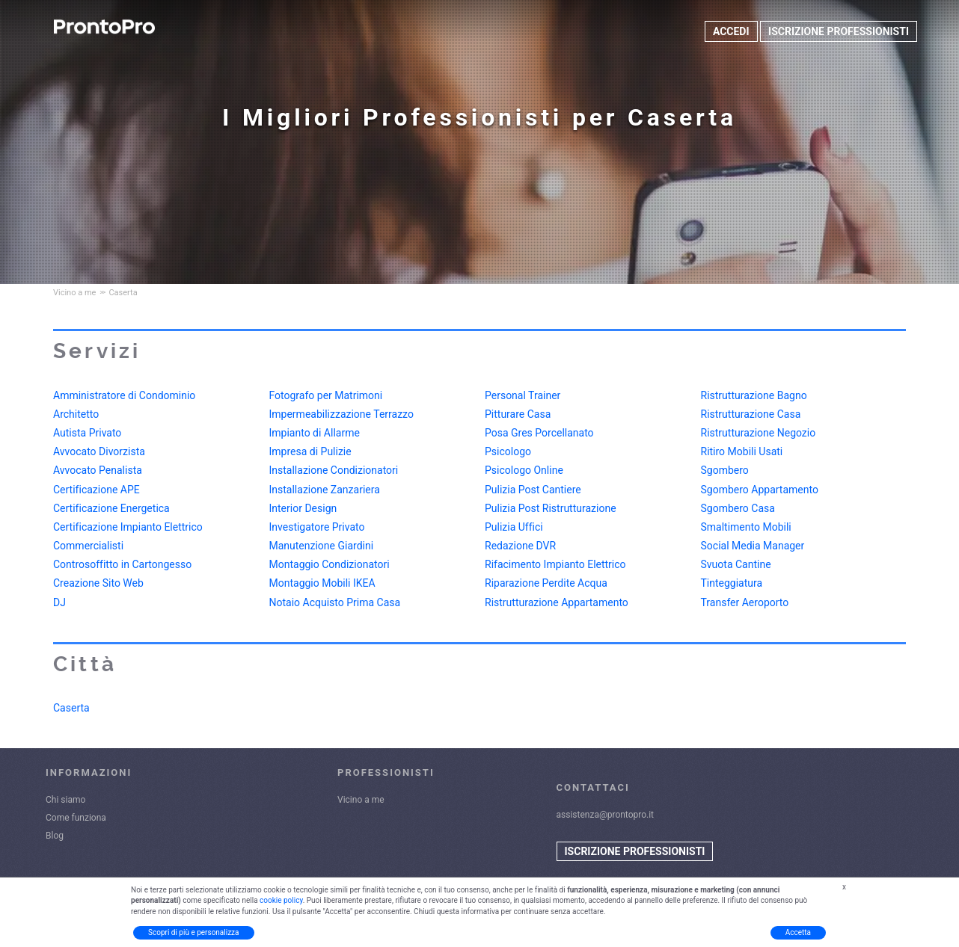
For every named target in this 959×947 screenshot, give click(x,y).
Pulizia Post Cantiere (533, 490)
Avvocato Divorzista (99, 451)
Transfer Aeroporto (745, 602)
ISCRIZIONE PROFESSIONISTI (838, 31)
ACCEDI (731, 31)
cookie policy (281, 900)
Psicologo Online (524, 470)
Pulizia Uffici (514, 527)
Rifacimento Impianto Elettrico (555, 564)
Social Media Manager (753, 546)
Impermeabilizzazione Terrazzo (341, 414)
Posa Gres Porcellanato (539, 433)
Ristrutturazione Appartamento (556, 602)
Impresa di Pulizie (310, 451)
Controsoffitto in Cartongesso (122, 564)
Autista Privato (87, 433)
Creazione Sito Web (98, 583)
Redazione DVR (520, 546)
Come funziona (76, 817)
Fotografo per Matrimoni (326, 395)
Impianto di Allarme (314, 433)
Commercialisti (88, 546)
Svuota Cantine (736, 564)
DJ (59, 602)
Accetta (798, 932)
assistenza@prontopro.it (606, 814)
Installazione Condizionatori (334, 470)
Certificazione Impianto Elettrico (128, 527)
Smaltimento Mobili (746, 527)
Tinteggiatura (732, 583)
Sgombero (725, 470)
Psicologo (508, 451)
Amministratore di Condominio (124, 395)
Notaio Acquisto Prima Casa (335, 602)
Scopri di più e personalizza (193, 932)
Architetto (76, 414)
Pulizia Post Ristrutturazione (550, 508)
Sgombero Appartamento (759, 490)
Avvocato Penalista (97, 470)
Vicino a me (360, 800)
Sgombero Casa (738, 508)
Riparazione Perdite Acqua (546, 583)
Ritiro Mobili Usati (742, 451)
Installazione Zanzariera (324, 490)
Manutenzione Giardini (321, 546)
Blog (55, 835)
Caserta (71, 708)
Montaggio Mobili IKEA (322, 583)
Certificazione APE (96, 490)
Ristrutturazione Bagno (754, 395)
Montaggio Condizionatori (329, 564)
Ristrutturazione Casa (751, 414)
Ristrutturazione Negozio (758, 433)
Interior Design (303, 508)
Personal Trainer (522, 395)
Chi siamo (65, 800)
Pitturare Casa (518, 414)
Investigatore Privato (317, 527)
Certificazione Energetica (111, 508)
